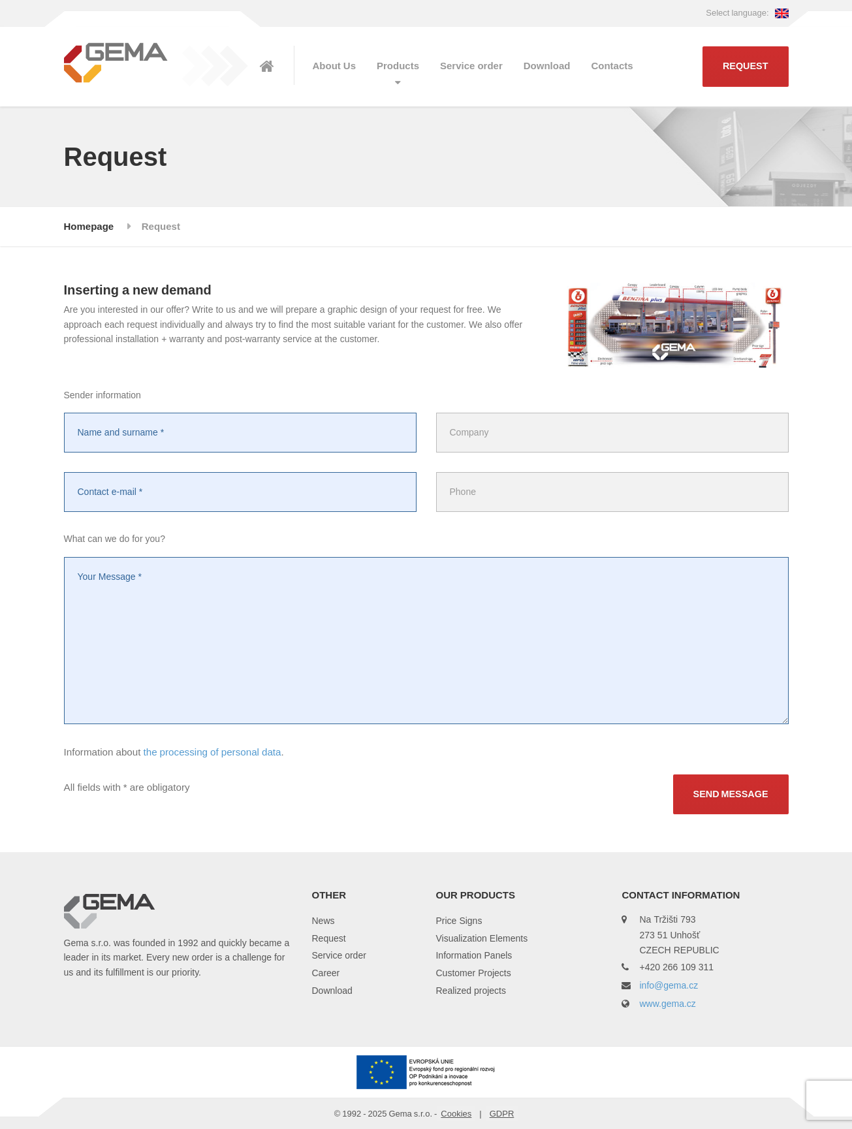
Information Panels (473, 955)
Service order (471, 66)
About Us (334, 66)
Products (398, 66)
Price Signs (458, 920)
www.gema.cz (667, 1003)
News (322, 920)
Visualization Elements (481, 938)
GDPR (502, 1113)
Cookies (456, 1113)
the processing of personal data (212, 751)
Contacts (612, 66)
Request (745, 66)
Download (547, 66)
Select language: (747, 12)
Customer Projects (473, 972)
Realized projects (470, 990)
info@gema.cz (668, 985)
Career (325, 972)
